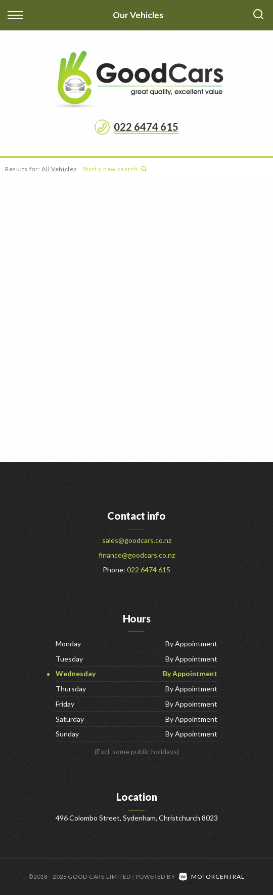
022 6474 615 (146, 127)
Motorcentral (212, 876)
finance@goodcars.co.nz (137, 555)
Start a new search (114, 169)
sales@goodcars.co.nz (136, 540)
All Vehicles (59, 169)
